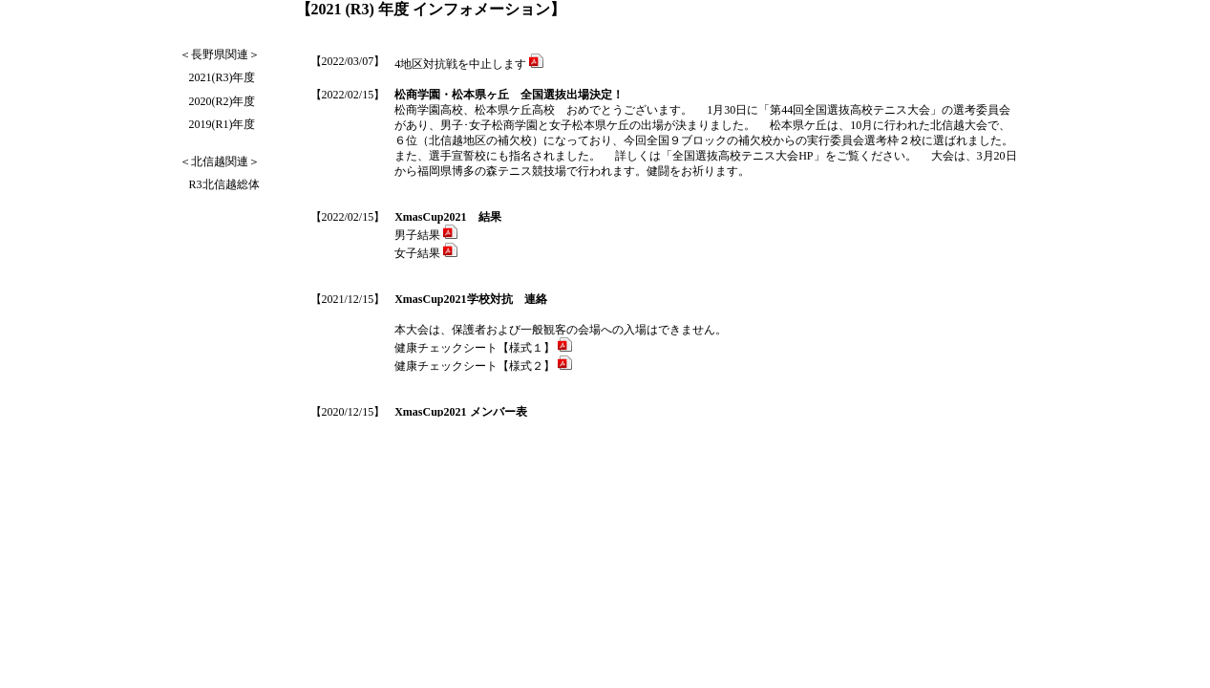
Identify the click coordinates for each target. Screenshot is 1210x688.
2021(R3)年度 (222, 77)
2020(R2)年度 (222, 101)
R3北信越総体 (224, 184)
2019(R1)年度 (222, 124)
